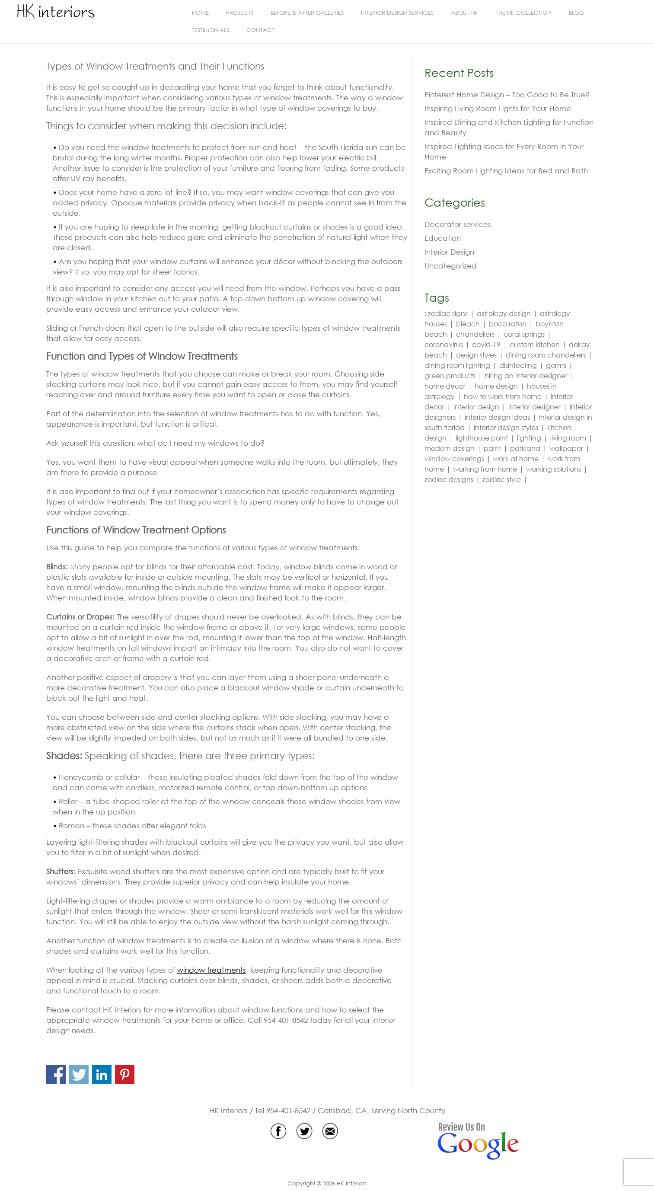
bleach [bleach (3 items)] (468, 323)
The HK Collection (524, 12)
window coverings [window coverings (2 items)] (454, 458)
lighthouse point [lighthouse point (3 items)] (482, 437)
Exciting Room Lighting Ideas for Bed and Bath (506, 170)
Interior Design (449, 251)
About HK (465, 12)
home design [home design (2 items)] (496, 385)
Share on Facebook (56, 1074)
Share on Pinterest (124, 1074)
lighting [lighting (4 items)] (529, 437)
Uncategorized (450, 265)
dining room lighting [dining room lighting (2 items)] (457, 365)
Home (200, 12)
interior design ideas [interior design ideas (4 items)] (497, 416)
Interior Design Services (397, 12)
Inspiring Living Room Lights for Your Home (497, 108)
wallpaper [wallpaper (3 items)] (566, 448)
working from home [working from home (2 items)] (485, 468)
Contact (260, 30)
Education (442, 238)
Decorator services (457, 224)
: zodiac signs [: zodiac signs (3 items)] (446, 313)
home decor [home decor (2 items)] (445, 385)
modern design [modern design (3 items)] (449, 448)
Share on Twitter (79, 1074)
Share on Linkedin (102, 1074)
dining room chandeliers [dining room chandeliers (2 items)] (546, 354)
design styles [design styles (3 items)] (476, 354)
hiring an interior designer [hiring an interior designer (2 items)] (526, 375)
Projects (239, 12)
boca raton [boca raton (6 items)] (507, 323)
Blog (576, 12)
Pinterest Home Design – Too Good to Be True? (507, 94)
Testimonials (210, 30)
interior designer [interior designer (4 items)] (534, 406)
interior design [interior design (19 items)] (476, 406)
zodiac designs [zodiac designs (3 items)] (448, 479)
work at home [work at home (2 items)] (516, 458)
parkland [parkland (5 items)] (525, 448)
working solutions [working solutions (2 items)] (553, 468)
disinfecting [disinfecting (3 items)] (518, 365)
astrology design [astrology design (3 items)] (504, 313)
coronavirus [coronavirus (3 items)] (443, 344)
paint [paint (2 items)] (492, 448)
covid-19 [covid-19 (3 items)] (486, 344)
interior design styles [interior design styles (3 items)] (506, 427)
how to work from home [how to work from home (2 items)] (503, 396)
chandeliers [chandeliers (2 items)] (475, 333)
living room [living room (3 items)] (568, 437)
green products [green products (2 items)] (449, 375)
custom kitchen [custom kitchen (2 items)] (535, 344)
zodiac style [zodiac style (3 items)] (501, 479)
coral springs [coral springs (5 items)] (524, 333)
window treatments (211, 969)
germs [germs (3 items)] (556, 365)
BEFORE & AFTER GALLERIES (307, 12)
